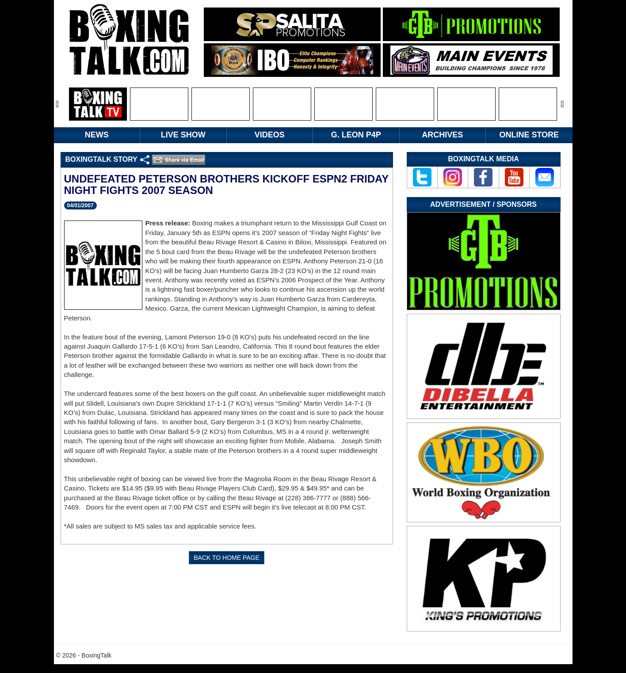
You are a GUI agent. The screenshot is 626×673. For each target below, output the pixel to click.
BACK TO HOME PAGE (227, 557)
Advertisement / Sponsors (483, 204)
